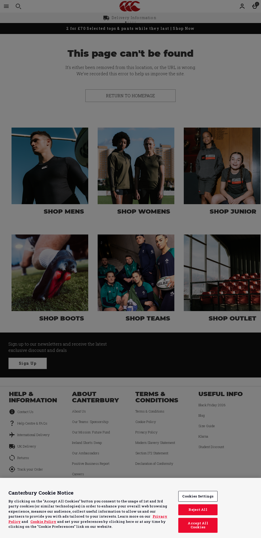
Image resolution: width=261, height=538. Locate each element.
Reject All (197, 509)
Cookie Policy (43, 521)
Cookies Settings (197, 496)
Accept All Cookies (198, 525)
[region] (130, 508)
